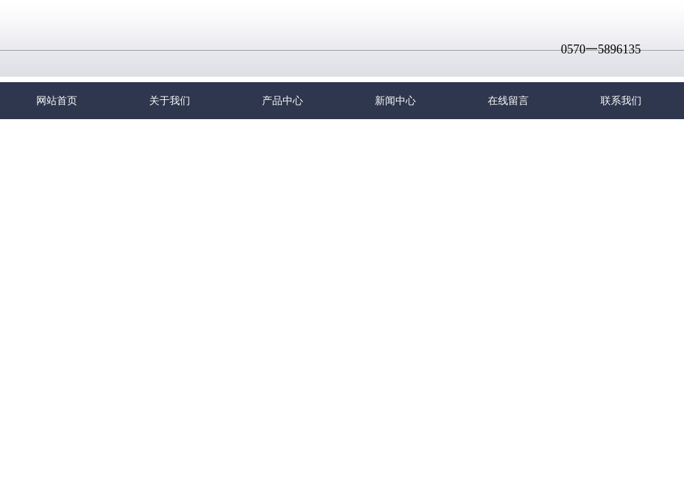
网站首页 (56, 100)
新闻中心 (395, 100)
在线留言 (508, 100)
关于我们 (169, 100)
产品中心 (282, 100)
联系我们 (621, 100)
